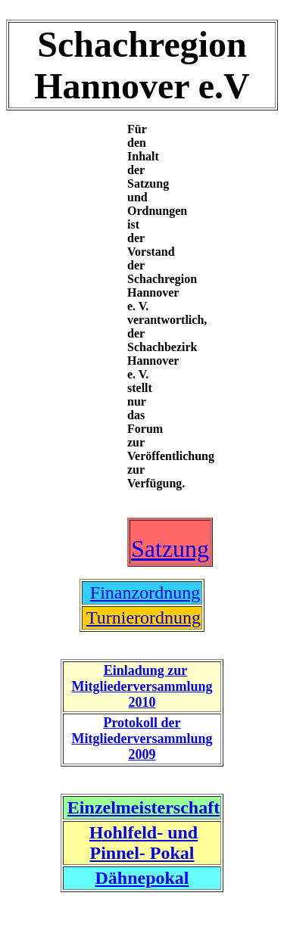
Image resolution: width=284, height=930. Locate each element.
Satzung (170, 548)
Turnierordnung (143, 617)
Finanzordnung (145, 592)
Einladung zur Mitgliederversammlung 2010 (142, 686)
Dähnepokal (142, 878)
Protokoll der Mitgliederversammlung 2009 (142, 738)
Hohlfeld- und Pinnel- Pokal (143, 843)
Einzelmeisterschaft (143, 807)
